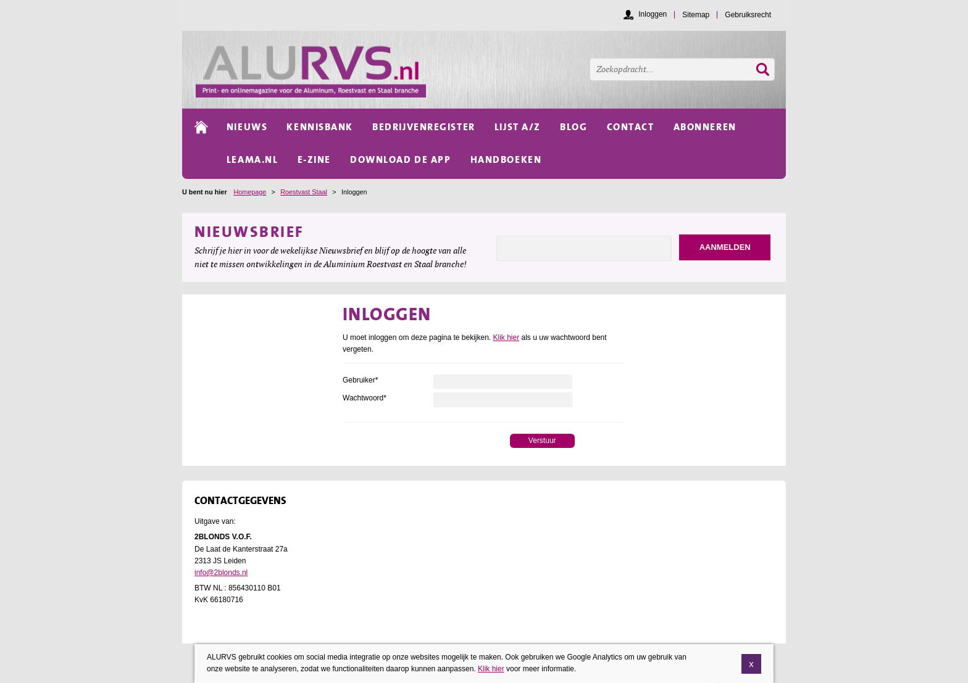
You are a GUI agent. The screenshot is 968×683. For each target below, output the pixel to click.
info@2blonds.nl (221, 572)
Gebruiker (360, 380)
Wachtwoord (364, 398)
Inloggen (652, 14)
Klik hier (506, 337)
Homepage (249, 192)
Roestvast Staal (303, 192)
